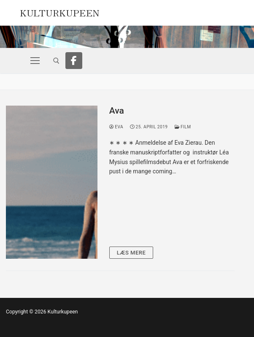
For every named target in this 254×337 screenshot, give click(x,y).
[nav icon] (35, 60)
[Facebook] (73, 60)
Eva (116, 127)
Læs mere (131, 252)
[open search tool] (56, 61)
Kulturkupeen (60, 11)
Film (183, 127)
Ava (116, 111)
